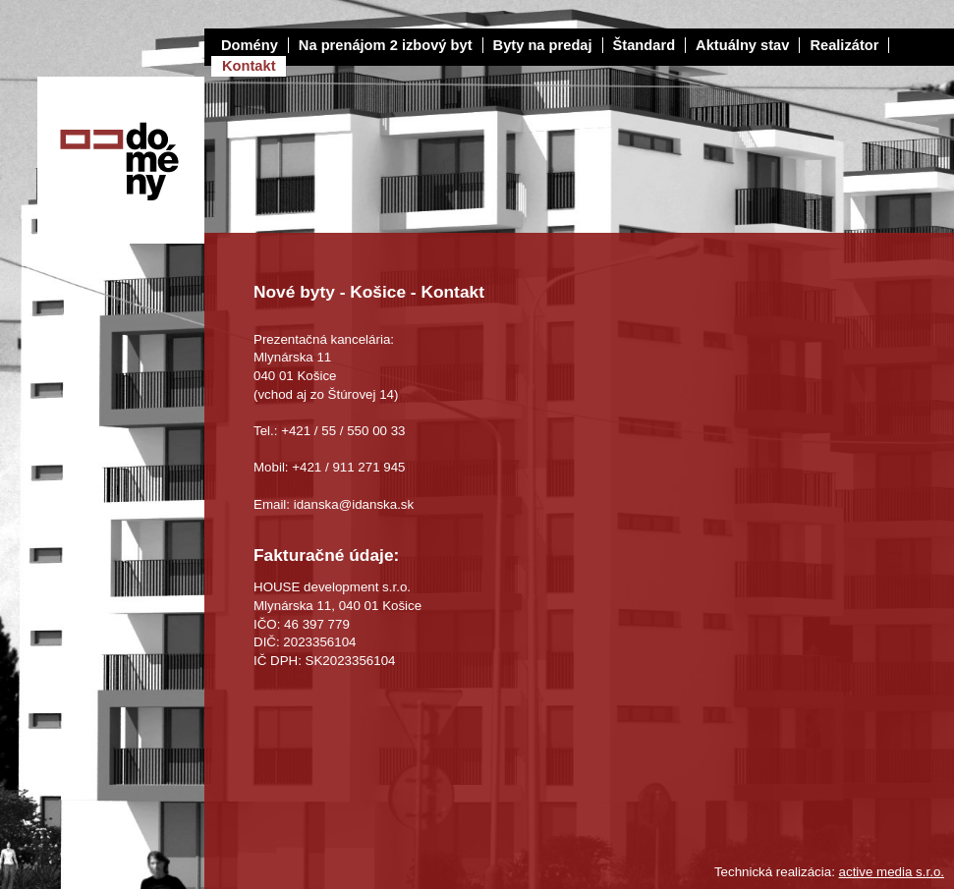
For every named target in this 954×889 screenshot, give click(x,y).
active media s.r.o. (891, 871)
